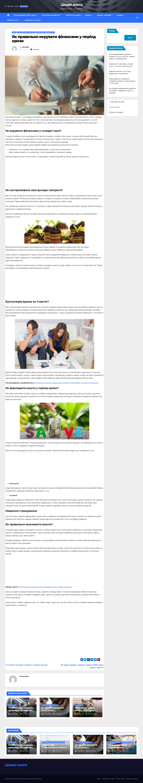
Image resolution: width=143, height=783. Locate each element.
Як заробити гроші (127, 742)
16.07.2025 (47, 751)
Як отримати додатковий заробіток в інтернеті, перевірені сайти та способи (122, 91)
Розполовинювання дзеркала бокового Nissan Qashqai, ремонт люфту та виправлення (122, 56)
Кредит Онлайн (105, 15)
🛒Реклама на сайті (32, 20)
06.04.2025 (114, 751)
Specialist (25, 47)
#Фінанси (36, 49)
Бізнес (89, 15)
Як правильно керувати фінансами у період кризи (54, 38)
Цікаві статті (13, 20)
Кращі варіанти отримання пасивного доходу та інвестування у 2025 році (122, 81)
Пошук (112, 31)
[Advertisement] (54, 174)
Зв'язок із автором (116, 112)
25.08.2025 (14, 751)
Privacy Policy (114, 107)
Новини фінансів (41, 32)
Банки (120, 15)
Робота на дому (73, 15)
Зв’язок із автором (131, 779)
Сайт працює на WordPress (13, 779)
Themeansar (37, 779)
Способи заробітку (51, 15)
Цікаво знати (71, 5)
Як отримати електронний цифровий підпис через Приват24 (45, 587)
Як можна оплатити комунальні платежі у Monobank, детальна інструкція (66, 383)
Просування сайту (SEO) (26, 15)
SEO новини (45, 742)
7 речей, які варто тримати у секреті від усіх (26, 665)
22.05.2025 (81, 751)
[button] (137, 18)
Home (99, 779)
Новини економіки (29, 32)
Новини (20, 32)
